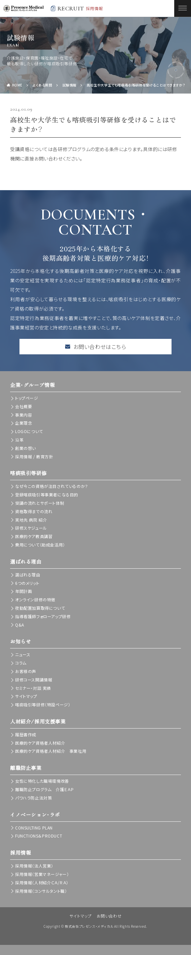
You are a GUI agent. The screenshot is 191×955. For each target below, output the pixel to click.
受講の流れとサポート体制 (39, 503)
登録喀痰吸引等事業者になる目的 (46, 494)
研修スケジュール (31, 528)
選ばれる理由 (27, 574)
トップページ (26, 398)
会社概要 (23, 406)
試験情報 (69, 84)
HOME (17, 84)
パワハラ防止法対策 (33, 798)
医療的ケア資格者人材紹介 (40, 743)
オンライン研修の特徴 (35, 599)
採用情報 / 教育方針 (34, 456)
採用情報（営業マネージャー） (42, 874)
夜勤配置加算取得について (40, 608)
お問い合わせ (109, 916)
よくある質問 (42, 84)
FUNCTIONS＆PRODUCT (38, 836)
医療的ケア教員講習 (33, 536)
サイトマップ (26, 696)
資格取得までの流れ (33, 511)
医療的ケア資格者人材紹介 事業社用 (50, 751)
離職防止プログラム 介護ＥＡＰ (44, 789)
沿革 (19, 440)
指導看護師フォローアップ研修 (42, 616)
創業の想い (25, 448)
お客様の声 (25, 671)
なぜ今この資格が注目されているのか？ (51, 486)
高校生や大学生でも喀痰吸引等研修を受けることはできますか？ (136, 84)
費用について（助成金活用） (40, 544)
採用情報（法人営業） (34, 866)
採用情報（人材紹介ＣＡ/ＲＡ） (41, 882)
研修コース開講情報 (33, 679)
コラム (21, 663)
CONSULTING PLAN (34, 827)
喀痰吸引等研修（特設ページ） (42, 704)
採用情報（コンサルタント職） (41, 891)
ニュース (22, 654)
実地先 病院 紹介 (31, 520)
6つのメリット (27, 583)
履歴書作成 (25, 734)
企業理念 (23, 423)
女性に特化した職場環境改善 (42, 781)
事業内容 (23, 415)
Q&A (19, 625)
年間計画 (23, 591)
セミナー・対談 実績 (33, 688)
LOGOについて (29, 431)
